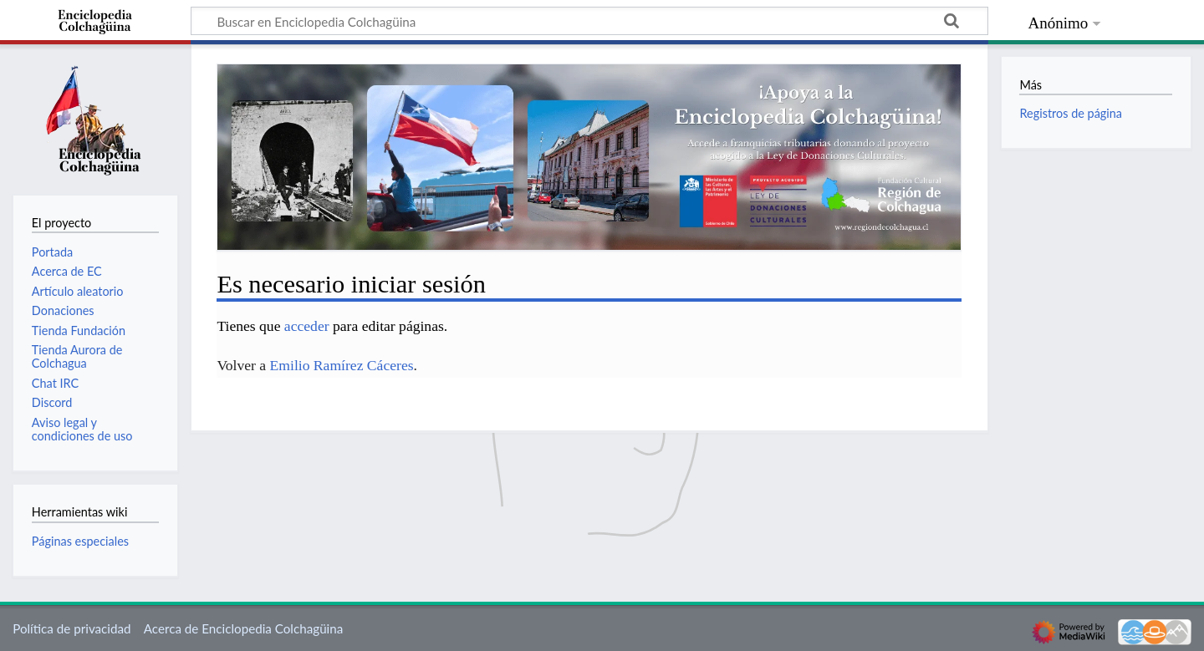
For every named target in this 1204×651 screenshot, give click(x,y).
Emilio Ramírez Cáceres (342, 365)
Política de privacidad (71, 628)
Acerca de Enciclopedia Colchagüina (244, 628)
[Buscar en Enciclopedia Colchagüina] (589, 21)
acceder (306, 326)
